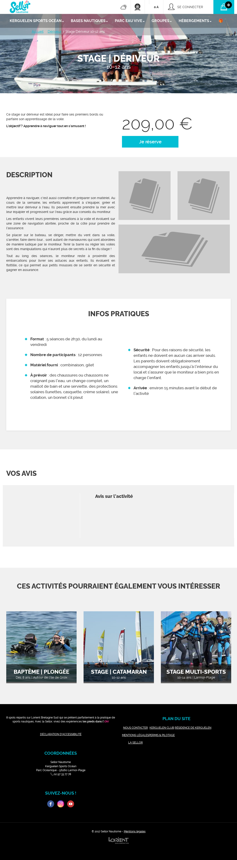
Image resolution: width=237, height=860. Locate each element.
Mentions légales (135, 831)
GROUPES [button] (162, 21)
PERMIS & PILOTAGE (162, 735)
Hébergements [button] (195, 21)
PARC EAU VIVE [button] (130, 21)
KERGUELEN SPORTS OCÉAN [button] (37, 21)
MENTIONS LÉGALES (135, 735)
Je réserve (150, 142)
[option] (144, 195)
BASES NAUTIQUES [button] (89, 21)
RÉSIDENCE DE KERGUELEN (193, 727)
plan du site (176, 718)
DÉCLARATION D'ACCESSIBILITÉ (60, 734)
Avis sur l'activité (114, 496)
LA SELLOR (135, 742)
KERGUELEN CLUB (162, 727)
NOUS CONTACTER (135, 727)
